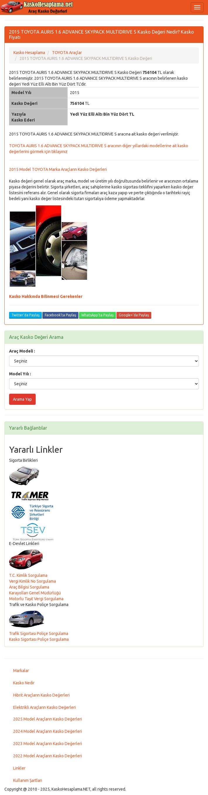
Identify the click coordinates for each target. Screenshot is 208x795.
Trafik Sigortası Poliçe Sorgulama (38, 633)
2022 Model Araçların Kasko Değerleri (47, 756)
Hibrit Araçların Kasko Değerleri (41, 695)
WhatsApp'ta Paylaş (97, 315)
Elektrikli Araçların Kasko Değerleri (44, 707)
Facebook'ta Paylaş (60, 315)
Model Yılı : (20, 374)
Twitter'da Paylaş (25, 315)
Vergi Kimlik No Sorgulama (32, 581)
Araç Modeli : (22, 351)
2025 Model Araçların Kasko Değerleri (47, 719)
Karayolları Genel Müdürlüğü (35, 593)
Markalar (21, 670)
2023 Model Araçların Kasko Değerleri (47, 743)
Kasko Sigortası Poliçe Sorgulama (39, 639)
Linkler (19, 768)
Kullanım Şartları (27, 780)
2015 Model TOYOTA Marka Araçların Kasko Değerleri (58, 169)
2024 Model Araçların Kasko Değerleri (47, 731)
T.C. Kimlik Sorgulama (28, 575)
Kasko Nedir (24, 683)
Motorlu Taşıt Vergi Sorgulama (36, 598)
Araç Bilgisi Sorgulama (29, 587)
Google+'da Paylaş (134, 315)
